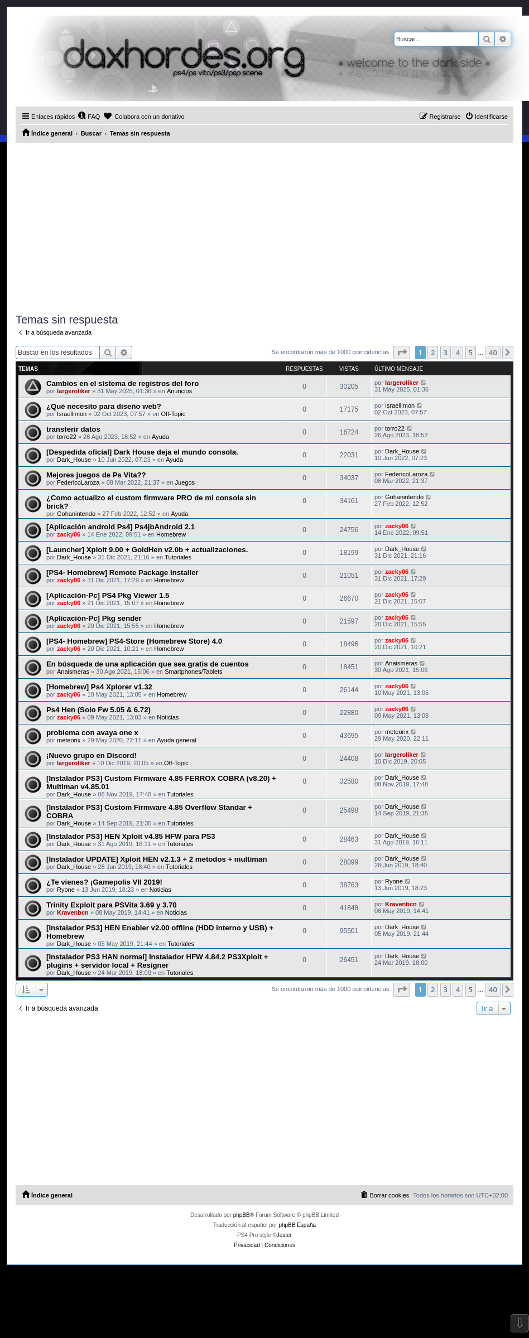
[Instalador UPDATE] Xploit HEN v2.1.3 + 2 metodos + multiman (156, 859)
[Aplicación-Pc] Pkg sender (94, 618)
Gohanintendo (76, 513)
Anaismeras (73, 671)
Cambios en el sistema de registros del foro (122, 383)
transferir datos (73, 429)
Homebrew (171, 534)
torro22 (66, 436)
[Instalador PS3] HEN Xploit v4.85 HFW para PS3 (130, 836)
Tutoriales (178, 557)
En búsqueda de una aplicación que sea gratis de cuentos (147, 664)
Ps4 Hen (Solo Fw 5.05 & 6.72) (98, 710)
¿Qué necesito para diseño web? (103, 406)
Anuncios (179, 391)
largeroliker (73, 391)
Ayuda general (176, 740)
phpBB (241, 1215)
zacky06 (68, 534)
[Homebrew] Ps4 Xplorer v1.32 (99, 687)
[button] (401, 352)
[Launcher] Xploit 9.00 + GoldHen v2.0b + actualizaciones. (147, 549)
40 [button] (493, 352)
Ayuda (160, 436)
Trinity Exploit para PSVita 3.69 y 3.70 (111, 905)
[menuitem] (89, 116)
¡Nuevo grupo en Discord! (91, 755)
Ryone (66, 889)
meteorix (68, 740)
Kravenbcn (73, 912)
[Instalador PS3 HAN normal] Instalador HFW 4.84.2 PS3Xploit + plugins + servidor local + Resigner (157, 961)
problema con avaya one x (92, 732)
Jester (284, 1235)
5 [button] (471, 352)
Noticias (168, 717)
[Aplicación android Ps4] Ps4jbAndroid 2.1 (120, 527)
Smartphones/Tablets (193, 671)
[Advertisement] (265, 226)
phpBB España (297, 1225)
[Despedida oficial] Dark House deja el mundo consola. (142, 452)
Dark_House (74, 459)
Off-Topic (173, 413)
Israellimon (71, 413)
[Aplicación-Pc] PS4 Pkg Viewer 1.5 (107, 595)
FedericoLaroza (78, 482)
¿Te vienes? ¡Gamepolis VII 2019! (104, 882)
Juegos (185, 482)
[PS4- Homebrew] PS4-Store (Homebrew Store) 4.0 (134, 641)
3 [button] (446, 352)
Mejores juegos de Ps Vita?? (96, 475)
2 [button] (433, 352)
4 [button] (458, 352)
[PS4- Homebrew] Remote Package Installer (122, 572)
